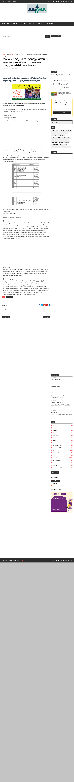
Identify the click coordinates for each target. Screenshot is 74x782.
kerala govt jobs (56, 140)
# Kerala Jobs (9, 297)
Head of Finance (55, 412)
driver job (54, 135)
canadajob (68, 130)
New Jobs (67, 142)
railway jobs (63, 144)
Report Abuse (54, 477)
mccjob (61, 142)
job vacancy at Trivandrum (57, 402)
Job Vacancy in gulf (55, 379)
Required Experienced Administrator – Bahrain (61, 393)
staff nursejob (56, 147)
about (9, 1)
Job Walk (9, 560)
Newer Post (6, 317)
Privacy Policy (49, 23)
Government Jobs (38, 23)
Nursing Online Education (14, 23)
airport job (55, 130)
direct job (64, 132)
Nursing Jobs (28, 23)
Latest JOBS (55, 142)
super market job (65, 147)
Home (4, 1)
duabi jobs (61, 135)
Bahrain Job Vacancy (55, 386)
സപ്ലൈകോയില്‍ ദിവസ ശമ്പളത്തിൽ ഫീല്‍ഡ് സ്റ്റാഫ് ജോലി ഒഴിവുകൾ (64, 93)
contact (14, 1)
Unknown (55, 483)
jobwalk (54, 485)
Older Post (46, 317)
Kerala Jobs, (15, 68)
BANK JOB (62, 130)
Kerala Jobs (9, 54)
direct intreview (56, 132)
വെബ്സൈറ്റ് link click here (10, 213)
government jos (56, 137)
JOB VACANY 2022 (66, 137)
